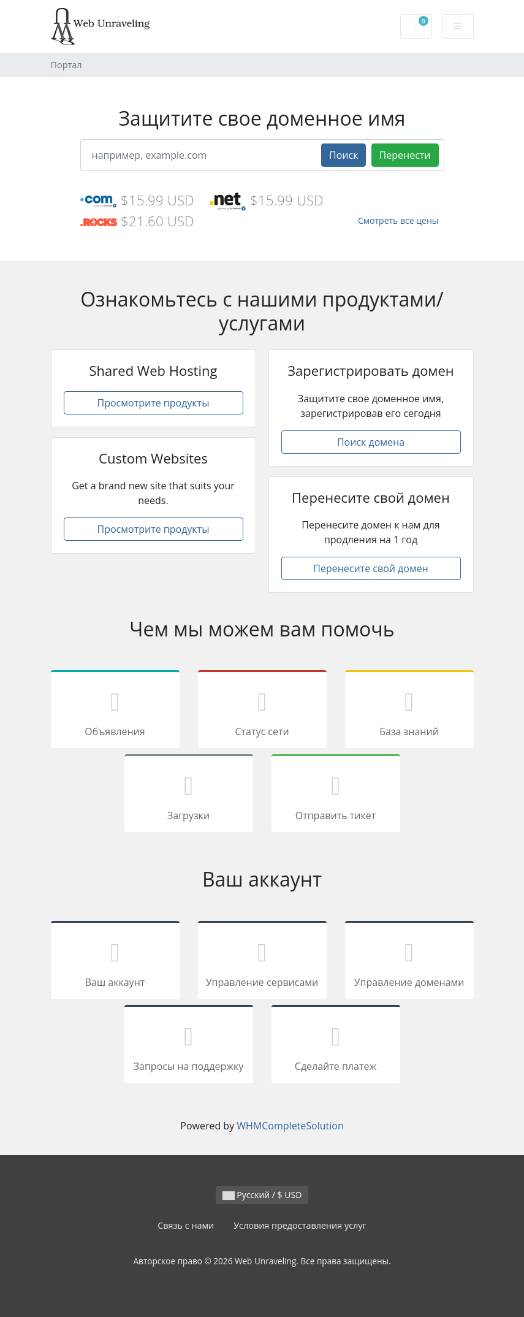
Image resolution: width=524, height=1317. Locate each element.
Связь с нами (186, 1225)
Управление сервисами (262, 962)
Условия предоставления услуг (300, 1225)
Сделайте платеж (335, 1046)
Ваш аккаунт (115, 962)
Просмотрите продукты (153, 403)
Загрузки (188, 795)
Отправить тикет (335, 795)
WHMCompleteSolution (290, 1125)
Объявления (115, 711)
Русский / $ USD (262, 1195)
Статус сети (262, 711)
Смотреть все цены (398, 220)
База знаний (409, 711)
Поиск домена (370, 442)
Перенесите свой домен (370, 568)
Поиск (343, 155)
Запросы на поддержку (188, 1046)
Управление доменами (409, 962)
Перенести (405, 155)
